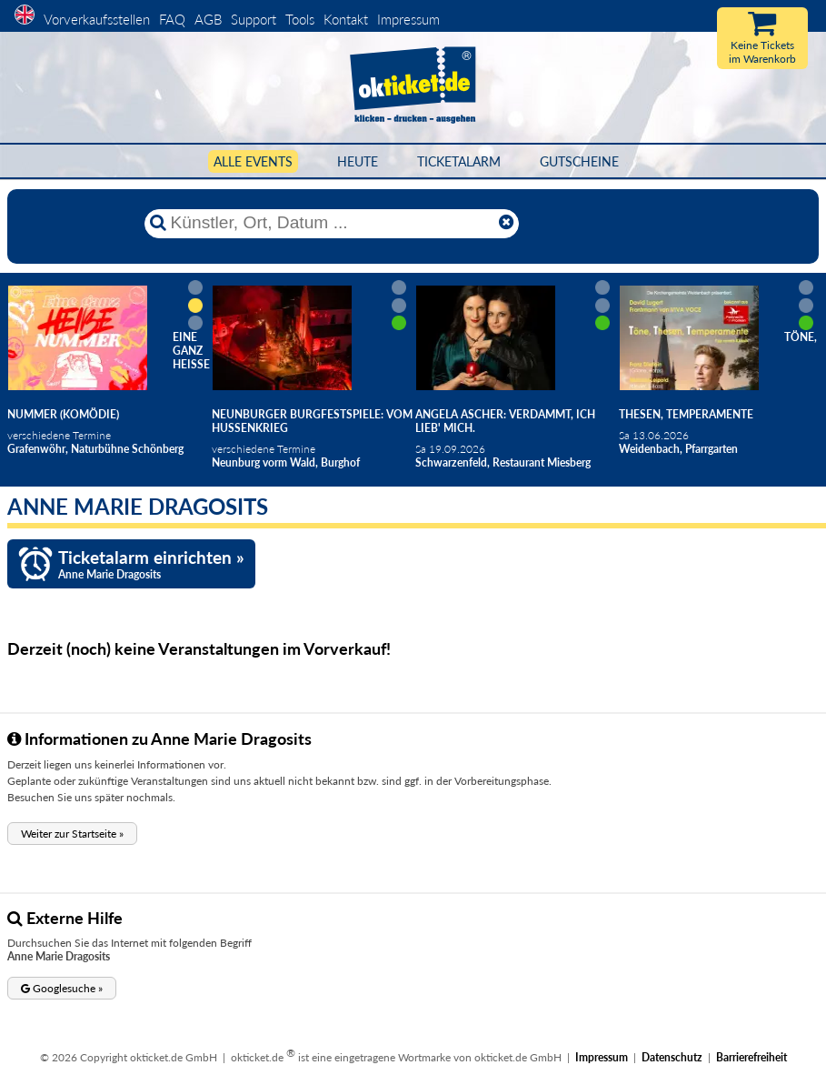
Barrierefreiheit (751, 1057)
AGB (208, 19)
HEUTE (357, 161)
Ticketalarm (459, 161)
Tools (299, 19)
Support (253, 19)
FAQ (172, 19)
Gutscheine (579, 161)
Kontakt (345, 19)
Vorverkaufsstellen (97, 19)
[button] (72, 833)
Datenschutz (672, 1057)
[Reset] (506, 223)
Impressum (408, 19)
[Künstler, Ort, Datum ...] (331, 223)
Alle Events (253, 161)
